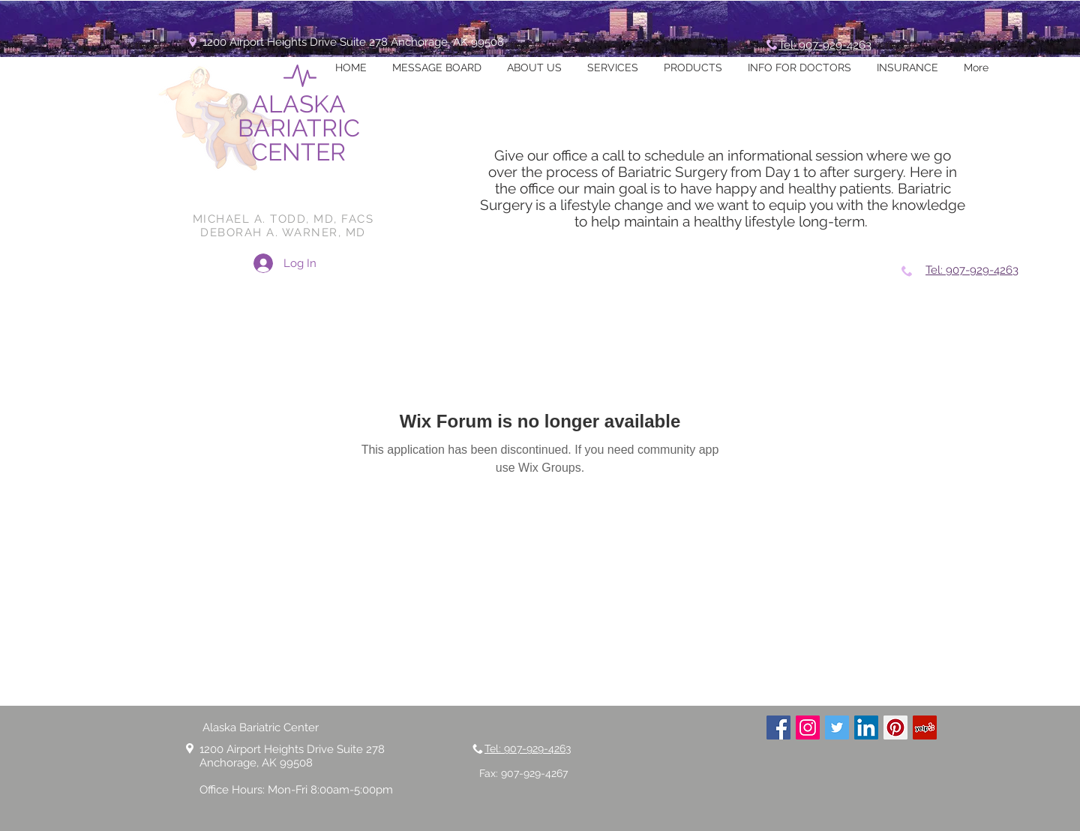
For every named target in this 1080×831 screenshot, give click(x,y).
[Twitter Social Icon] (837, 728)
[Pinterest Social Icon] (896, 728)
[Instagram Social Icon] (808, 728)
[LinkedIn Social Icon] (866, 728)
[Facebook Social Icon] (778, 728)
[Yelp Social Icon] (925, 728)
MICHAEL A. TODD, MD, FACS (283, 219)
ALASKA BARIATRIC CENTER (299, 128)
